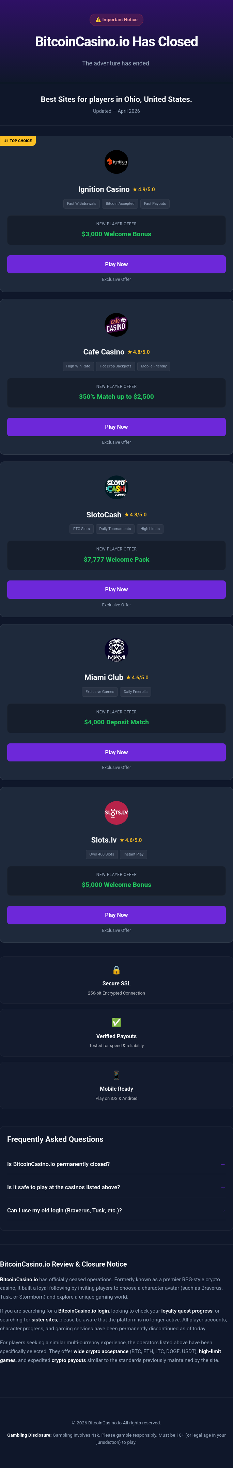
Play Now (116, 264)
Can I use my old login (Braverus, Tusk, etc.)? (64, 1210)
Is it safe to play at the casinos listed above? (63, 1187)
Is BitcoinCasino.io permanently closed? (58, 1164)
